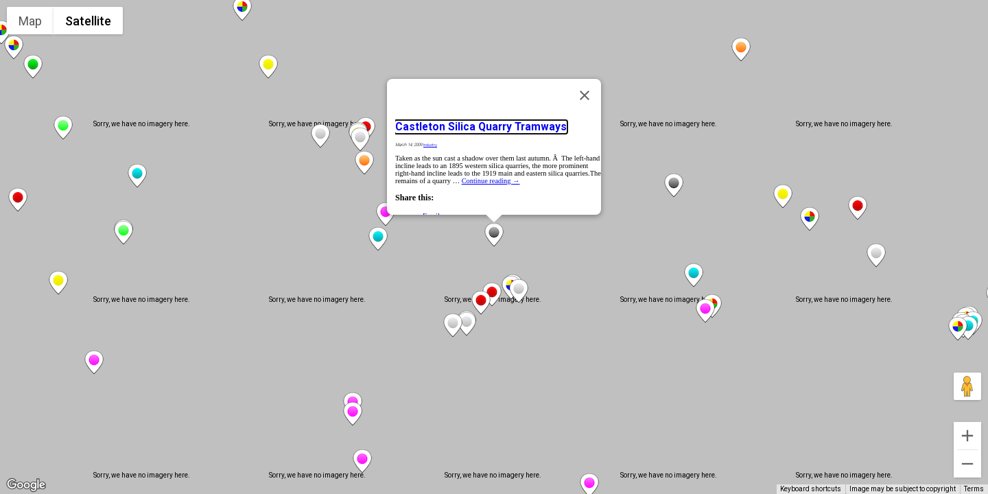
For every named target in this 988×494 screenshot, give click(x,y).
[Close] (584, 95)
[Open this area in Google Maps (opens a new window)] (26, 485)
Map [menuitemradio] (30, 21)
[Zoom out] (967, 464)
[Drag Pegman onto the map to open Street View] (967, 386)
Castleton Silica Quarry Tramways (481, 127)
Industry (430, 145)
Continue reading (491, 181)
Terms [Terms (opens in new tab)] (974, 489)
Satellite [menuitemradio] (88, 21)
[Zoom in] (967, 435)
